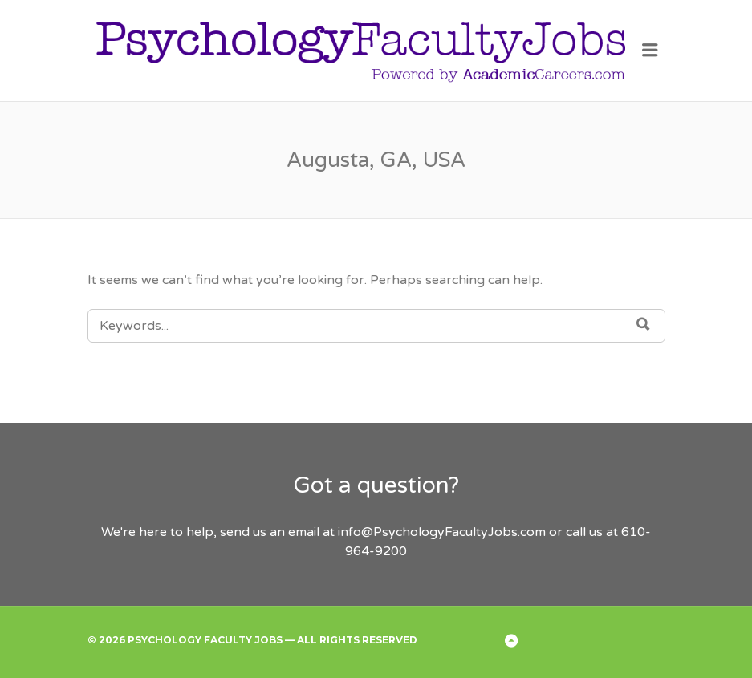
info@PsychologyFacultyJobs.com (442, 532)
